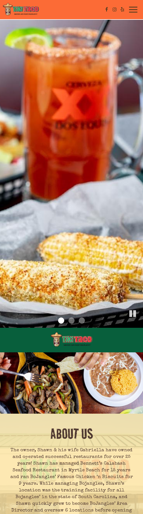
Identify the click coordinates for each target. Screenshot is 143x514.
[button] (139, 323)
